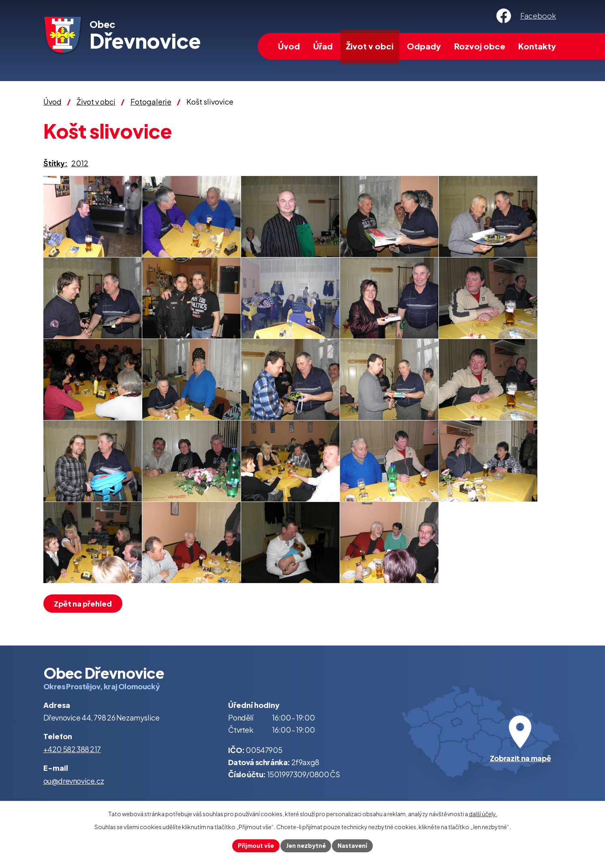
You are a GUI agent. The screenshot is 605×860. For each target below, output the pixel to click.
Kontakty (537, 46)
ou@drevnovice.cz (73, 780)
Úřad (323, 46)
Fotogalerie (150, 101)
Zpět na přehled (83, 603)
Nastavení (353, 845)
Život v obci (369, 46)
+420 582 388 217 (72, 749)
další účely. (483, 813)
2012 (79, 163)
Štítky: (55, 163)
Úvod (289, 46)
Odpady (424, 46)
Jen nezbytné (306, 845)
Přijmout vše (256, 845)
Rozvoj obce (479, 46)
